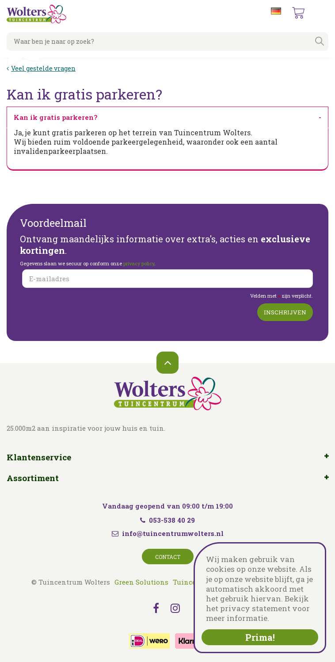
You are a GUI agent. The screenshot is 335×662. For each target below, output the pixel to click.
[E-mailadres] (167, 278)
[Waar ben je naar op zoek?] (167, 41)
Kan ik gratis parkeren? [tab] (55, 117)
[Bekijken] (298, 13)
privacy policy (138, 263)
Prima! (260, 637)
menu (321, 13)
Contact (167, 556)
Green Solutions (141, 582)
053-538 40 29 (167, 520)
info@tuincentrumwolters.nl (173, 533)
